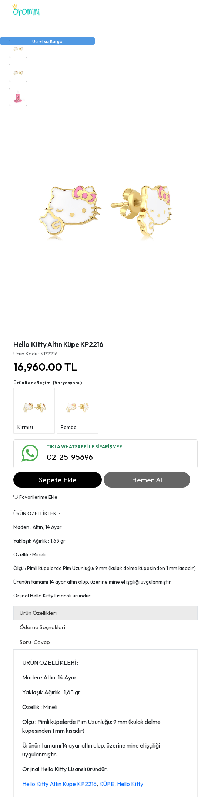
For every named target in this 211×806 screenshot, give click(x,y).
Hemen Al (147, 479)
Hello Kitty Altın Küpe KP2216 (59, 784)
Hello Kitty (130, 784)
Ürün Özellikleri (38, 612)
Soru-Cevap (35, 641)
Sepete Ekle (58, 479)
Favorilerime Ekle (35, 497)
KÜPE (106, 784)
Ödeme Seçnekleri (42, 627)
